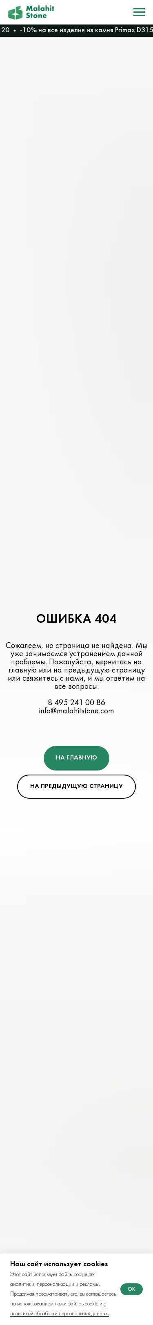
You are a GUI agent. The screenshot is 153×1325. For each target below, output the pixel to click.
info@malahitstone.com (76, 711)
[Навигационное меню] (139, 12)
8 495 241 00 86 (76, 703)
